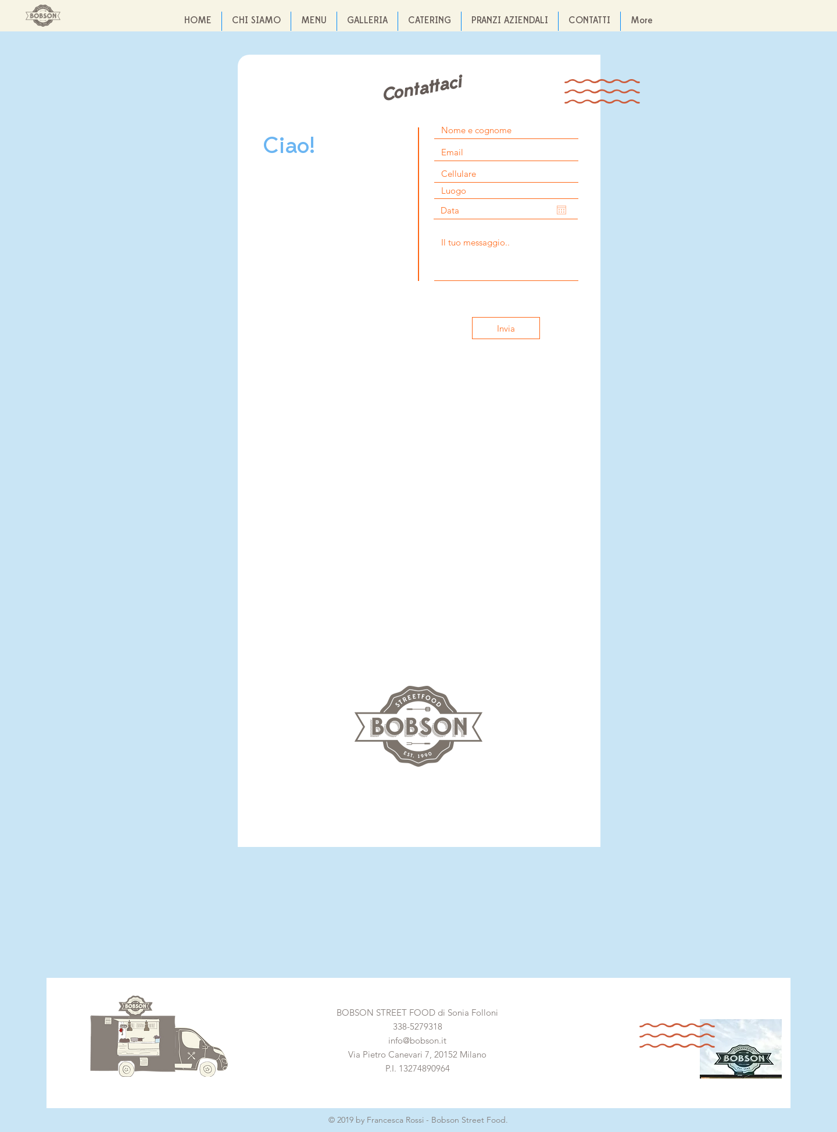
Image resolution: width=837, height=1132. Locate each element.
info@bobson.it (417, 1040)
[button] (367, 21)
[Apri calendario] (561, 210)
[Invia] (506, 328)
